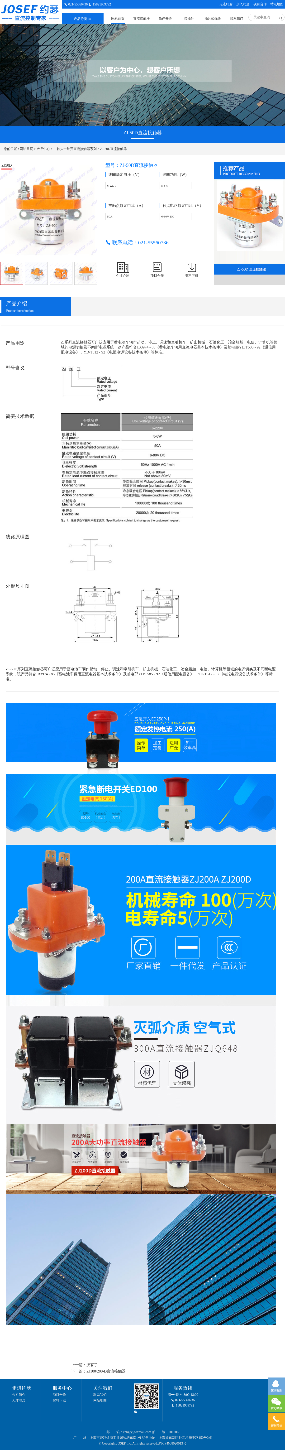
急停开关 (165, 18)
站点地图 (277, 4)
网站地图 (100, 1400)
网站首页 (117, 18)
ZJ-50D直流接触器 (113, 149)
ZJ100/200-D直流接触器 (106, 1371)
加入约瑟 (243, 4)
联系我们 (236, 18)
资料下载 (59, 1400)
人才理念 (18, 1400)
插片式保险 (212, 18)
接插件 (189, 18)
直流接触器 (141, 18)
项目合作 (260, 4)
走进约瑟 (226, 4)
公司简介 (18, 1395)
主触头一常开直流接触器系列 (75, 149)
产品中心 (43, 149)
